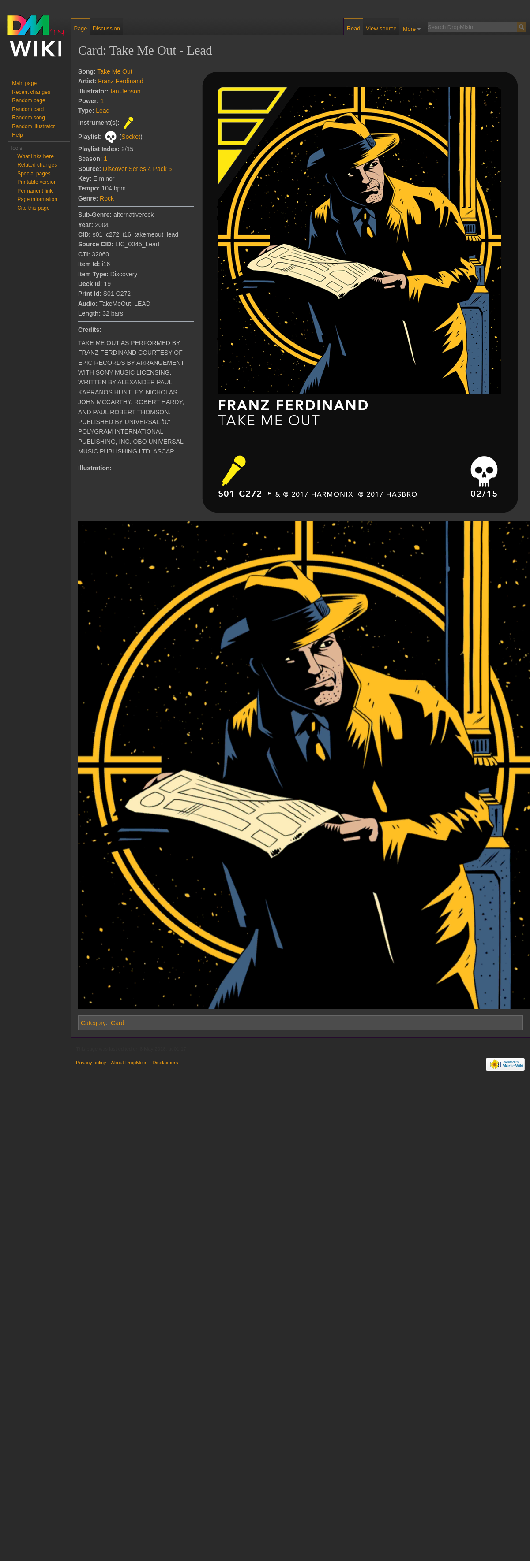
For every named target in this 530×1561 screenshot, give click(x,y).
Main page (24, 83)
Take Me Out (114, 71)
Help (17, 135)
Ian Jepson (125, 91)
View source (381, 28)
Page (80, 28)
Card (117, 1022)
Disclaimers (165, 1062)
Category (93, 1022)
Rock (107, 198)
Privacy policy (91, 1062)
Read (354, 28)
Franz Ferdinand (120, 81)
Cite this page (33, 208)
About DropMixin (129, 1062)
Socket (130, 136)
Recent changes (31, 92)
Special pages (33, 174)
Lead (102, 110)
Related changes (37, 165)
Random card (28, 109)
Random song (28, 118)
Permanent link (35, 191)
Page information (37, 199)
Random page (28, 100)
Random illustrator (33, 126)
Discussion (106, 28)
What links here (35, 156)
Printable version (36, 182)
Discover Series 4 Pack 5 (137, 168)
